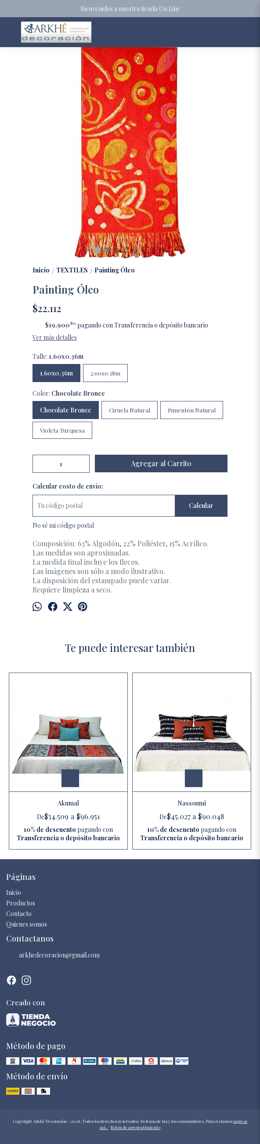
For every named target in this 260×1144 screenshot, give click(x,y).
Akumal (68, 803)
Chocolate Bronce (65, 410)
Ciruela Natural (129, 410)
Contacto (19, 913)
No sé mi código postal (63, 525)
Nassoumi (191, 803)
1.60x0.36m (56, 373)
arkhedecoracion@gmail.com (53, 955)
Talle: (57, 356)
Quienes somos (26, 924)
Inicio (13, 892)
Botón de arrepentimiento (135, 1127)
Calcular (201, 505)
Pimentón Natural (192, 410)
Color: (68, 393)
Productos (20, 903)
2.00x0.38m (105, 373)
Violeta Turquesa (62, 430)
